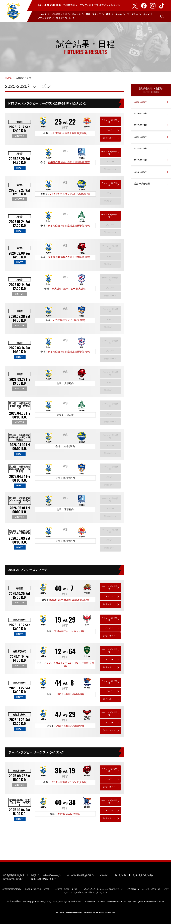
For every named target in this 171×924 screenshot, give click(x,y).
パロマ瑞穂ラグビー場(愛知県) (69, 320)
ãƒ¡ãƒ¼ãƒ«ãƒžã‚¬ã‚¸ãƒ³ (43, 879)
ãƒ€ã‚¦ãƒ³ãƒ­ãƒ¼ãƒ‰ (12, 889)
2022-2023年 (140, 137)
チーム (118, 14)
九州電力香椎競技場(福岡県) (69, 694)
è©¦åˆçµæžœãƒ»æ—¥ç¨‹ (46, 875)
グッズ (146, 14)
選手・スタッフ (93, 14)
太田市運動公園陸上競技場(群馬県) (69, 133)
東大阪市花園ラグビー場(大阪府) (69, 288)
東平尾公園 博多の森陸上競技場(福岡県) (69, 162)
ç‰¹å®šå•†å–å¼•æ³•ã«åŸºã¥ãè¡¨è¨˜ (147, 889)
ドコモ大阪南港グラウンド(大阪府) (69, 782)
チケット (76, 14)
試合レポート (109, 138)
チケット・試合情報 (109, 121)
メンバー (109, 130)
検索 (162, 16)
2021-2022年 (140, 148)
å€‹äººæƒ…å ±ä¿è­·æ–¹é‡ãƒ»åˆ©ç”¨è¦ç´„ (104, 889)
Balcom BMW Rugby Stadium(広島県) (69, 599)
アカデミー (132, 14)
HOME (8, 78)
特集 (108, 14)
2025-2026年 (140, 102)
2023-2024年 (140, 125)
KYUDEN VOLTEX (13, 11)
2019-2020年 (140, 172)
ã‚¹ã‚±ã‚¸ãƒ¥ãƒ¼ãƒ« (143, 875)
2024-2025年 (140, 113)
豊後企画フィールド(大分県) (69, 631)
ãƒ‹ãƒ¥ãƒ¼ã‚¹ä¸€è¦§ (13, 875)
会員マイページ (63, 17)
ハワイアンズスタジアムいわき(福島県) (69, 194)
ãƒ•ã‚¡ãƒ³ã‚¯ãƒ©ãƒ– (13, 879)
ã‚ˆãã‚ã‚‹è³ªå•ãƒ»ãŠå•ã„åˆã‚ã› (85, 892)
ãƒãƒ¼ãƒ (120, 875)
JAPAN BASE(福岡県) (69, 813)
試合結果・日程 (59, 14)
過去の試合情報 (142, 183)
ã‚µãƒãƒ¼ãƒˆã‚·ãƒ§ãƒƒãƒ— (38, 889)
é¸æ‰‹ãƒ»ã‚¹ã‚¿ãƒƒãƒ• (80, 875)
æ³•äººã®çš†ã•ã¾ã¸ (67, 889)
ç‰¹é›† (104, 875)
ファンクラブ (44, 17)
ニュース (42, 14)
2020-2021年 (140, 160)
